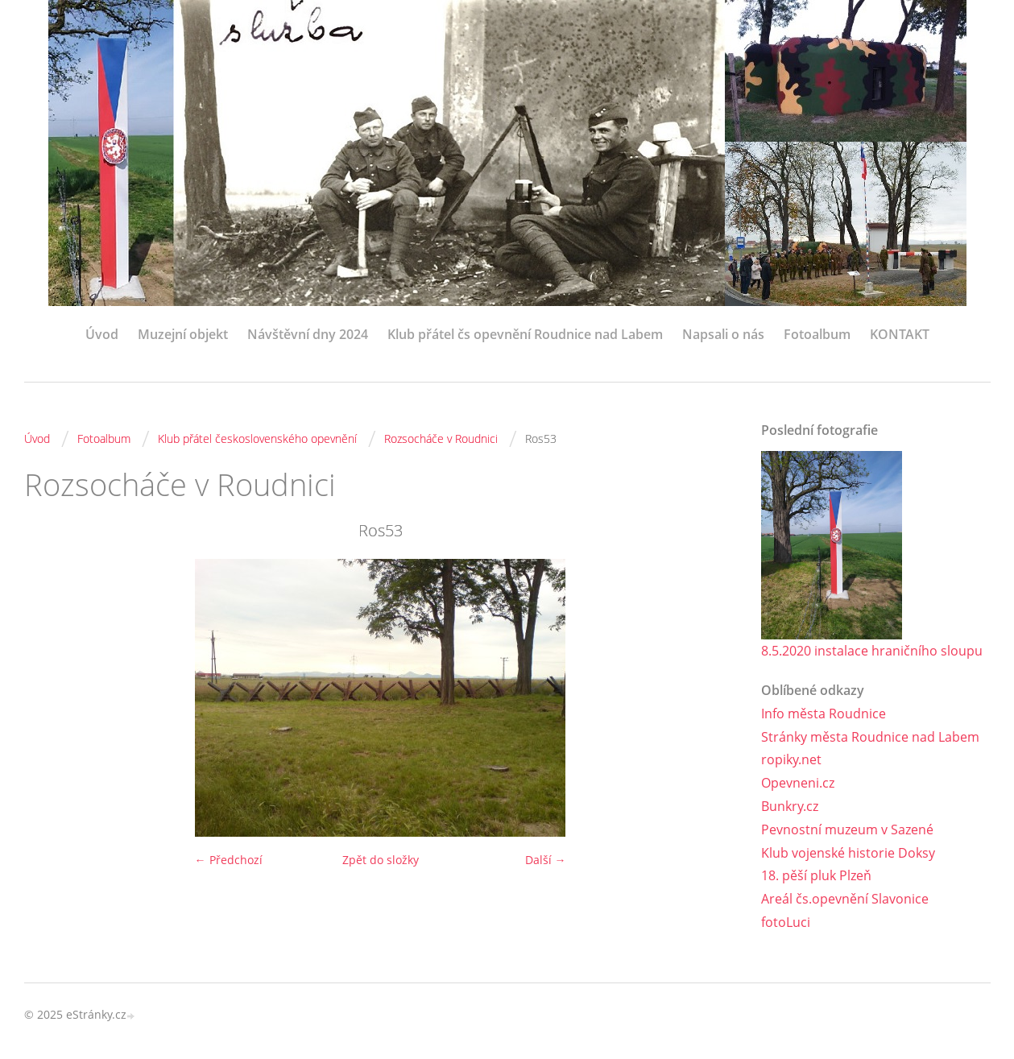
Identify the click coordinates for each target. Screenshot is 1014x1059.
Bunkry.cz (789, 806)
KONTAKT (899, 334)
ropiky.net (791, 759)
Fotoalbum (817, 334)
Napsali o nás (723, 334)
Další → (545, 859)
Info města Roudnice (823, 713)
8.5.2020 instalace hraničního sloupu (872, 651)
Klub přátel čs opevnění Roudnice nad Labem (525, 334)
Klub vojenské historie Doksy (848, 853)
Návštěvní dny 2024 (307, 334)
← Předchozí (229, 859)
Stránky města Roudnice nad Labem (870, 737)
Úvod (101, 334)
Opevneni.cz (797, 783)
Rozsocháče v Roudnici (441, 438)
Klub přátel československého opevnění (257, 438)
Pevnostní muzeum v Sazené (847, 829)
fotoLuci (785, 922)
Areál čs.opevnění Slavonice (845, 899)
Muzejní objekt (183, 334)
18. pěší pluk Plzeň (816, 875)
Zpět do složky (380, 859)
